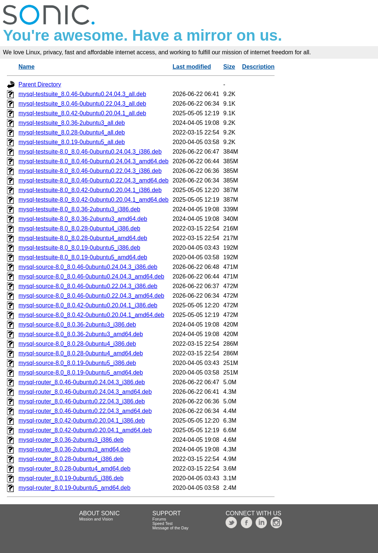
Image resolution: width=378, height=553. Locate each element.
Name (26, 67)
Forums (159, 519)
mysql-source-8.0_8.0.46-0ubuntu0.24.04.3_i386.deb (87, 267)
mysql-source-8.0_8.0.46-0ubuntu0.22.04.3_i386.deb (87, 286)
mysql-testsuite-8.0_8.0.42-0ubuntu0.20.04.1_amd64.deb (93, 200)
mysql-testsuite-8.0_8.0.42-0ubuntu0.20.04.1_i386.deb (90, 190)
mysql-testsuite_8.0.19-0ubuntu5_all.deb (71, 142)
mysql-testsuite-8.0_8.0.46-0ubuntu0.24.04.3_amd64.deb (93, 161)
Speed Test (162, 523)
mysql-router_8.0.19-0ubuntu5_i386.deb (71, 478)
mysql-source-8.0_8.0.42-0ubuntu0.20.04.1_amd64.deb (91, 315)
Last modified (192, 67)
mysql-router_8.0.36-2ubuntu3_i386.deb (71, 440)
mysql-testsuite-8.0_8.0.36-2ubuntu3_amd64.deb (82, 219)
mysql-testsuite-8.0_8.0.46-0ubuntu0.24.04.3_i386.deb (90, 152)
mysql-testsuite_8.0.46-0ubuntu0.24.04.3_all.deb (82, 94)
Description (258, 67)
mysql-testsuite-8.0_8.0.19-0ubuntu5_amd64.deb (82, 257)
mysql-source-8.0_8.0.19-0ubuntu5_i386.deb (77, 363)
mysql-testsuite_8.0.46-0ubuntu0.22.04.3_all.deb (82, 103)
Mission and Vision (96, 519)
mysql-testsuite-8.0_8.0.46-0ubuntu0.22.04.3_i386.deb (90, 171)
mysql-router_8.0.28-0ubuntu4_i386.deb (71, 459)
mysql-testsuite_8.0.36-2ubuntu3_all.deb (71, 123)
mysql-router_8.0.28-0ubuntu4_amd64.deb (74, 468)
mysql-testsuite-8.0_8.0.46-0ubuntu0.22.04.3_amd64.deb (93, 180)
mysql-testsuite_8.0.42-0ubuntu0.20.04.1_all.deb (82, 113)
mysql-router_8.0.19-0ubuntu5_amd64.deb (74, 488)
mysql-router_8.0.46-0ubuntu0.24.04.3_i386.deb (81, 382)
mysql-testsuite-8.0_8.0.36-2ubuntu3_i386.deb (79, 209)
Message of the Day (170, 528)
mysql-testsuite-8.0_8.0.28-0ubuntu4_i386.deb (79, 228)
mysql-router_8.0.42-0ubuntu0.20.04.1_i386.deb (81, 420)
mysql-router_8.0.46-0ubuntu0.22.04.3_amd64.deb (85, 411)
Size (229, 67)
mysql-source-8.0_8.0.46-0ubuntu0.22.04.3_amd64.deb (91, 296)
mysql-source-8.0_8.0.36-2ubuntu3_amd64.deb (80, 334)
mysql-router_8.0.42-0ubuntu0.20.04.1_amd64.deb (85, 430)
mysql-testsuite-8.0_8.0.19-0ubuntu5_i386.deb (79, 248)
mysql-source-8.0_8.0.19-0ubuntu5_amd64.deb (80, 372)
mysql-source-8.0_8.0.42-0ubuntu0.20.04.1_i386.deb (87, 305)
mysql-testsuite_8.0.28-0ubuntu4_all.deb (71, 132)
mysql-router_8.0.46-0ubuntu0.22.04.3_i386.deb (81, 401)
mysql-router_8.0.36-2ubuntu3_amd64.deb (74, 449)
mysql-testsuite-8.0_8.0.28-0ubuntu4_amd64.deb (82, 238)
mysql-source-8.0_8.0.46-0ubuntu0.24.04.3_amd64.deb (91, 276)
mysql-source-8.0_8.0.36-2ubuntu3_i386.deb (77, 324)
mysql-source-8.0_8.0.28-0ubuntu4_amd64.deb (80, 353)
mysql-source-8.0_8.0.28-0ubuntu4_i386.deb (77, 344)
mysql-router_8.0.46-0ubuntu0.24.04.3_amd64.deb (85, 392)
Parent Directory (39, 84)
